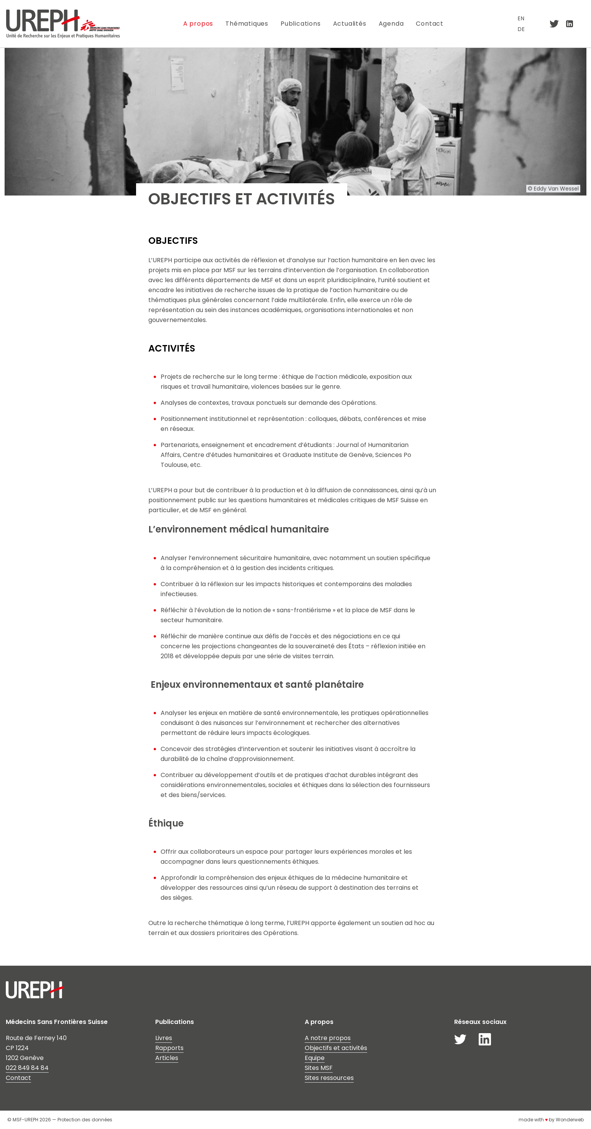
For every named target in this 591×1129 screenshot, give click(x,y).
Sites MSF (319, 1067)
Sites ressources (329, 1077)
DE (521, 29)
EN (521, 18)
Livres (163, 1038)
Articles (166, 1057)
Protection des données (84, 1119)
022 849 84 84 (27, 1067)
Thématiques (246, 23)
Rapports (169, 1048)
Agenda (391, 23)
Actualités (349, 23)
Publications (301, 23)
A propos (198, 23)
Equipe (315, 1057)
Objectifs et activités (336, 1048)
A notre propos (328, 1038)
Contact (430, 23)
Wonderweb (570, 1119)
